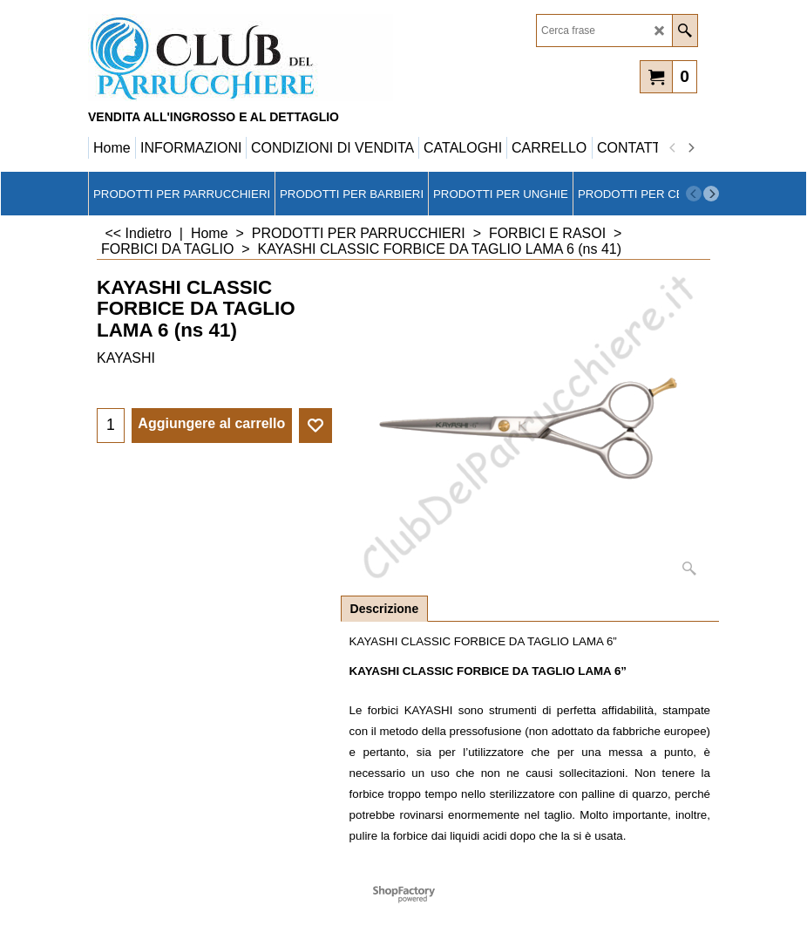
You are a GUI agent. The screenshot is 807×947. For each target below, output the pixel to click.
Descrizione (384, 609)
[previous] (673, 148)
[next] (690, 148)
